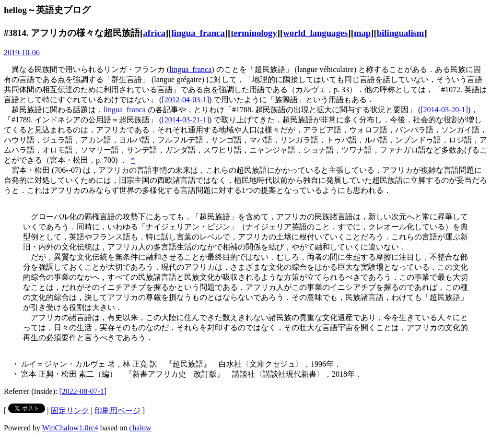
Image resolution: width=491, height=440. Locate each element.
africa (154, 33)
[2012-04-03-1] (185, 99)
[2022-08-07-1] (83, 391)
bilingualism (400, 33)
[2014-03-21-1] (185, 120)
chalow (140, 428)
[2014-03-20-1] (444, 110)
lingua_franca (198, 33)
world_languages (315, 33)
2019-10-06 (22, 52)
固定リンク (70, 410)
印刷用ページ (117, 410)
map (362, 33)
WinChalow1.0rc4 (70, 428)
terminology (254, 33)
